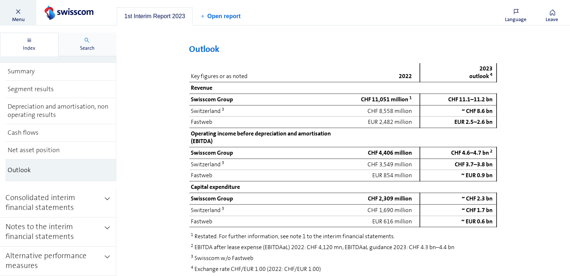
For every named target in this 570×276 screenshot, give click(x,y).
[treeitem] (60, 71)
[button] (18, 12)
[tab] (155, 16)
